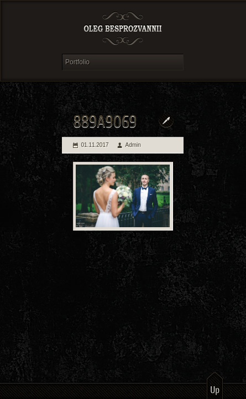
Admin (133, 145)
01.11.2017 (95, 145)
